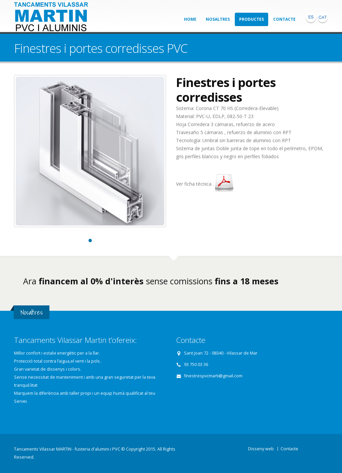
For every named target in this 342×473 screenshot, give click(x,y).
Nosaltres (218, 19)
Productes (251, 19)
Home (190, 19)
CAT (323, 17)
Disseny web (261, 449)
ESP (311, 17)
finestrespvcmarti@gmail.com (213, 376)
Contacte (284, 19)
